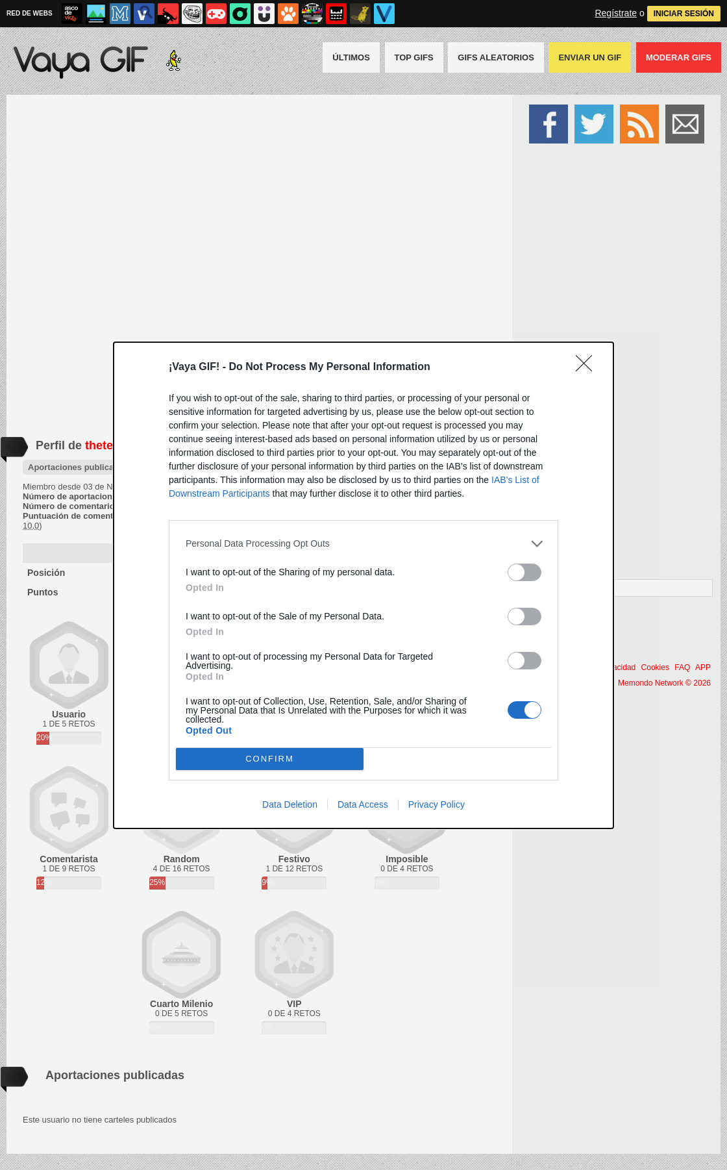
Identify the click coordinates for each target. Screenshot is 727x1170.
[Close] (588, 367)
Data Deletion (289, 804)
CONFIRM (269, 759)
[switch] (524, 572)
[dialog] (363, 585)
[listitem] (363, 544)
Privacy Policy (436, 804)
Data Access (363, 804)
